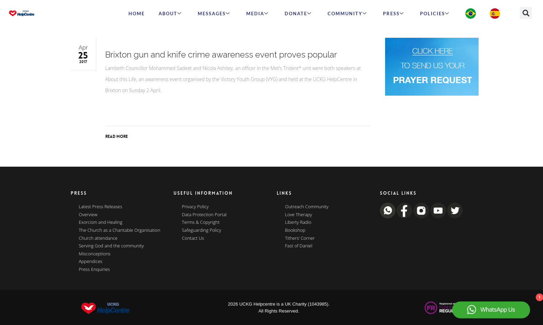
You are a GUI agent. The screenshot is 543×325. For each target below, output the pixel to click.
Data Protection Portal (204, 215)
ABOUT (170, 13)
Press (393, 13)
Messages (214, 13)
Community (347, 13)
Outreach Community (307, 207)
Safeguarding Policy (201, 230)
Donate (298, 13)
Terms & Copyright (201, 222)
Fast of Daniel (298, 246)
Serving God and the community (111, 246)
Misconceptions (94, 254)
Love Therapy (298, 215)
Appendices (91, 261)
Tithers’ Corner (300, 238)
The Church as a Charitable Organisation (119, 230)
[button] (526, 13)
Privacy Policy (195, 207)
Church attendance (98, 238)
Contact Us (193, 238)
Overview (88, 215)
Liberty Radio (298, 222)
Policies (434, 13)
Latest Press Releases (100, 207)
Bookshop (295, 230)
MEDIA (257, 13)
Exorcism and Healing (101, 222)
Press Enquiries (94, 269)
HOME (136, 13)
